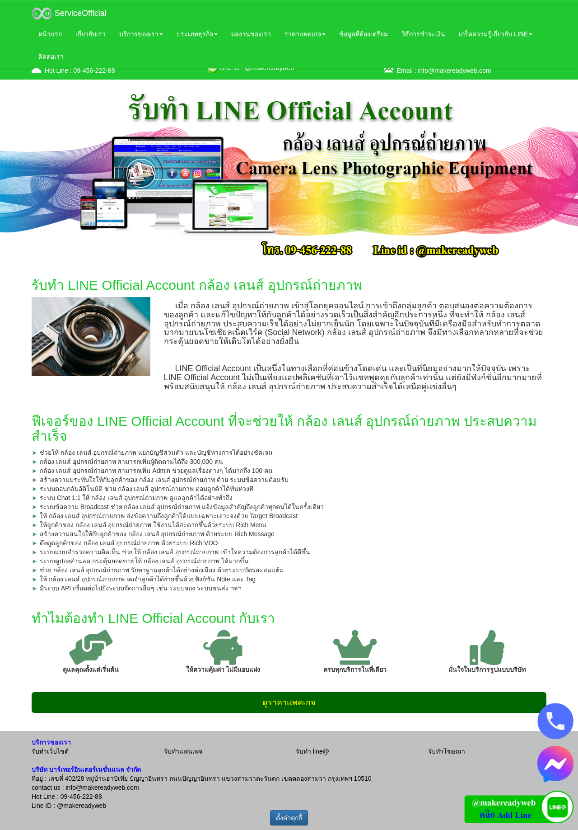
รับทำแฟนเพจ (183, 751)
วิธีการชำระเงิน (423, 34)
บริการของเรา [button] (141, 34)
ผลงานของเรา (251, 34)
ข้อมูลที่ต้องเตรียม (363, 34)
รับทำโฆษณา (446, 751)
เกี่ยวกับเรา (90, 34)
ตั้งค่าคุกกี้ (289, 817)
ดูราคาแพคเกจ (289, 702)
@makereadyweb (81, 805)
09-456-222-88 (94, 70)
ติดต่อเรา (51, 56)
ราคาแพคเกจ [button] (305, 34)
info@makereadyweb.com (454, 70)
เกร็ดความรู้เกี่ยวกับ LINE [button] (495, 34)
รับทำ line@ (312, 751)
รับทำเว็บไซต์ (50, 751)
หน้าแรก (50, 34)
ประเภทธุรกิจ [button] (197, 34)
